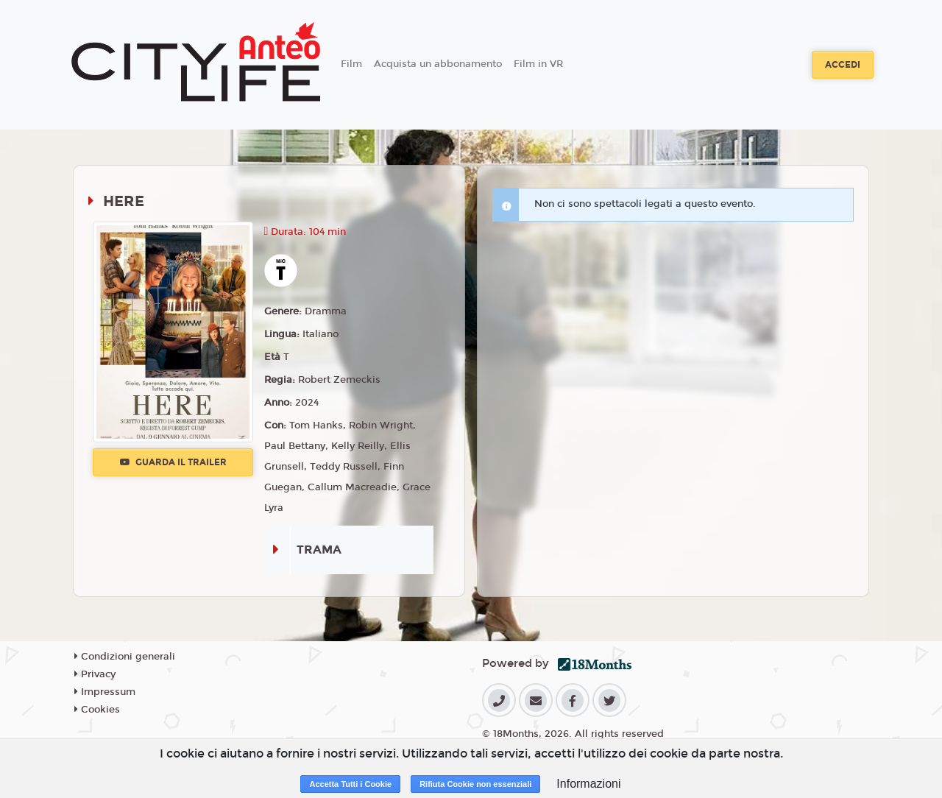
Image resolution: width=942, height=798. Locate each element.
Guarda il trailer (173, 462)
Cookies (97, 710)
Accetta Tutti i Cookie (350, 784)
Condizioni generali (124, 657)
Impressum (104, 692)
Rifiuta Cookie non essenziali (475, 784)
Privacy (95, 674)
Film (351, 64)
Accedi (842, 65)
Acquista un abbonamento (438, 64)
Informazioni (588, 783)
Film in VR (538, 64)
